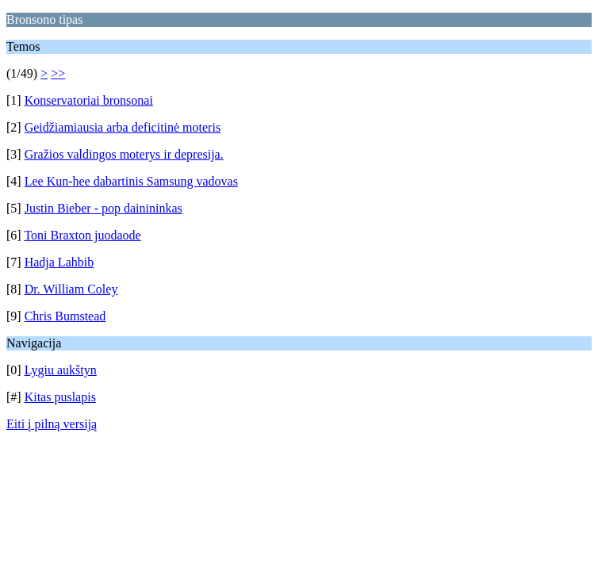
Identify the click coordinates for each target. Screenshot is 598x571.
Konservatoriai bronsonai (89, 100)
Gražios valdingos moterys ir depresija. (124, 154)
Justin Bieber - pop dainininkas (103, 208)
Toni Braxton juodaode (82, 235)
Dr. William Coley (71, 289)
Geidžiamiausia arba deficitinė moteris (122, 127)
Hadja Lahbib (59, 262)
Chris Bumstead (65, 316)
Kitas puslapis (60, 397)
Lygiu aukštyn (61, 370)
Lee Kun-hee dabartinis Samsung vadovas (131, 181)
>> (58, 73)
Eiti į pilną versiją (51, 424)
